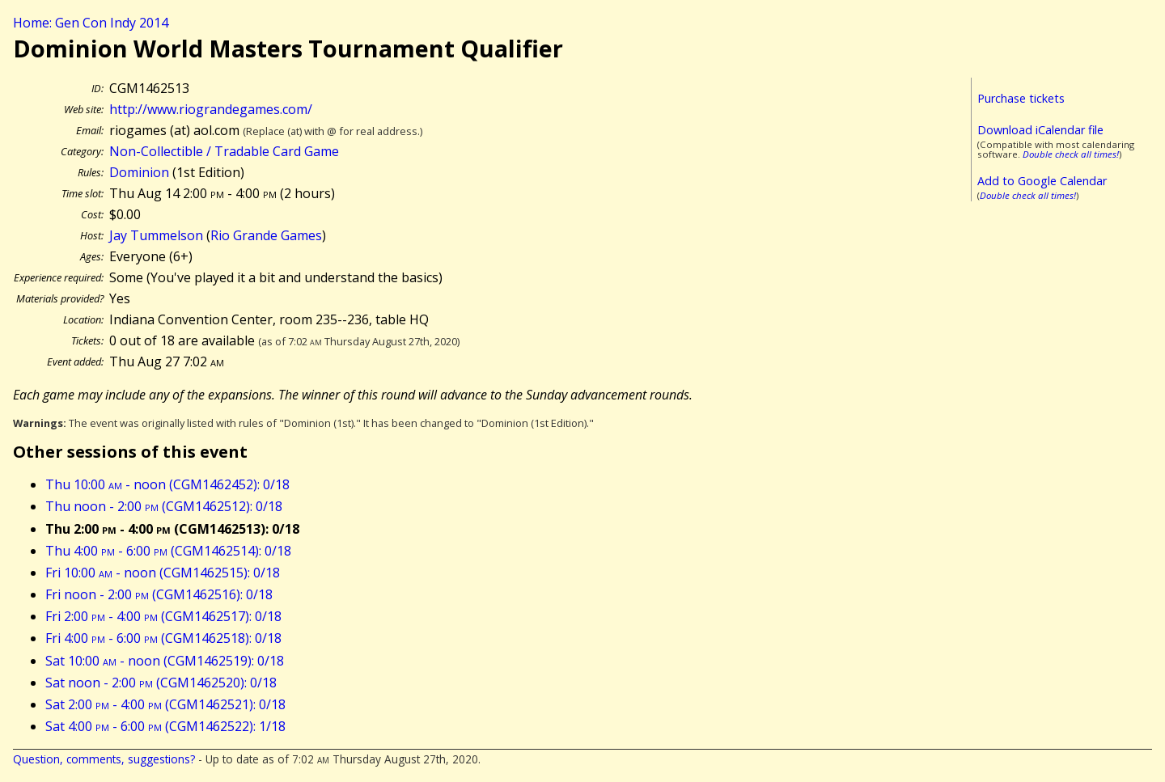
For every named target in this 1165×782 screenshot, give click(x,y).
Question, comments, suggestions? (104, 759)
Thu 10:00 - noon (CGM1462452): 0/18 (167, 484)
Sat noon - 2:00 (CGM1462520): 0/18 (161, 682)
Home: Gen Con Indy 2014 (90, 23)
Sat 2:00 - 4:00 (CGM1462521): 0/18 (165, 704)
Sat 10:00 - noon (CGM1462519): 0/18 (164, 661)
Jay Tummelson (156, 235)
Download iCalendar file (1040, 129)
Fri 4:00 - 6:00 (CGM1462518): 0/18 (163, 638)
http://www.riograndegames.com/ (210, 109)
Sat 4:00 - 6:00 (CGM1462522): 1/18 (165, 726)
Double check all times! (1071, 154)
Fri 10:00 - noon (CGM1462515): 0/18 (162, 572)
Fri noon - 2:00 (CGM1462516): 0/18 (159, 594)
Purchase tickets (1021, 98)
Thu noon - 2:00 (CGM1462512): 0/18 (163, 506)
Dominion (139, 172)
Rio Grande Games (266, 235)
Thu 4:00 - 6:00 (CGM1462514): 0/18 (168, 551)
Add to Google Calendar (1042, 180)
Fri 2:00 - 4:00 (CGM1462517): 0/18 (163, 616)
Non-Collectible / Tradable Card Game (224, 151)
